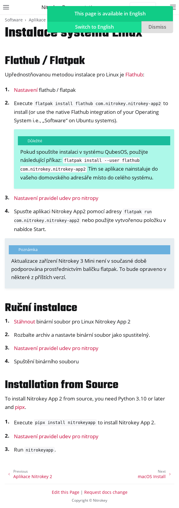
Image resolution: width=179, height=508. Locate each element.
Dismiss (157, 27)
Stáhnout (24, 321)
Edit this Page (65, 492)
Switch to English (94, 27)
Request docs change (106, 492)
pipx (20, 407)
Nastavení (26, 89)
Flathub (134, 74)
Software (14, 20)
